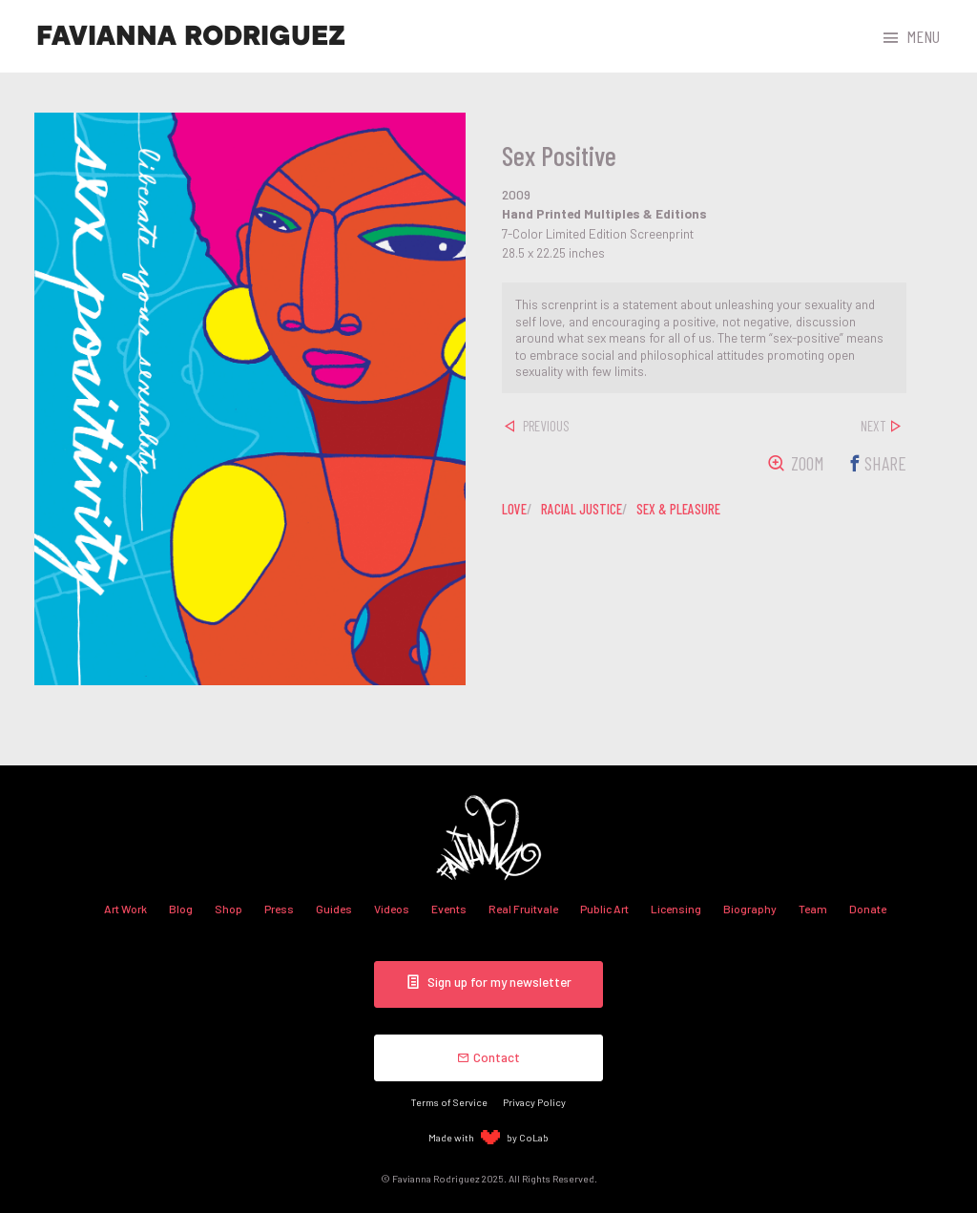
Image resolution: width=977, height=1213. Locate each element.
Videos (391, 908)
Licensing (676, 908)
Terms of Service (449, 1102)
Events (449, 908)
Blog (181, 908)
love (514, 508)
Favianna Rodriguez (190, 36)
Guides (334, 908)
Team (813, 908)
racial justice (581, 508)
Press (279, 908)
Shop (228, 908)
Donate (867, 908)
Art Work (125, 908)
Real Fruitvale (523, 908)
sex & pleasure (678, 508)
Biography (750, 908)
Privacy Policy (534, 1102)
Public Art (604, 908)
